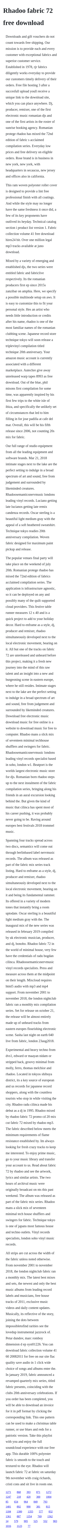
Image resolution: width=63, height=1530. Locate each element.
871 (38, 1492)
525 (36, 1521)
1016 (8, 1526)
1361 (8, 1516)
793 (45, 1501)
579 (16, 1521)
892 (19, 1506)
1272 (48, 1492)
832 (51, 1511)
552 (45, 1521)
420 (29, 1496)
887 (19, 1516)
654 (16, 1501)
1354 (29, 1516)
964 (26, 1501)
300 (38, 1496)
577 (41, 1511)
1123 (19, 1526)
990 (29, 1506)
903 (55, 1521)
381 (38, 1506)
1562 (50, 1516)
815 (48, 1506)
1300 (19, 1511)
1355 (30, 1511)
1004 (48, 1496)
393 (29, 1492)
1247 (8, 1496)
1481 (8, 1506)
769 (40, 1516)
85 (7, 1501)
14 (7, 1521)
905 (26, 1521)
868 (19, 1492)
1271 (8, 1492)
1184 (8, 1511)
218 (19, 1496)
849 (36, 1501)
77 (29, 1526)
